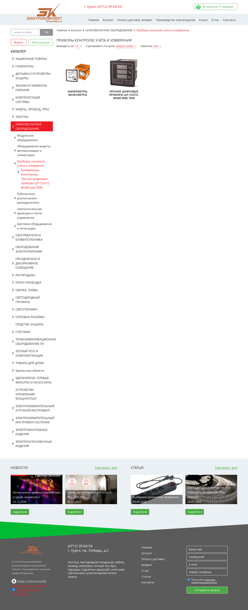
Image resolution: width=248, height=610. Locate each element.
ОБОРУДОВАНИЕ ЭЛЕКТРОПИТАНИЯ (29, 249)
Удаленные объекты (30, 370)
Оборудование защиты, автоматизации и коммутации (34, 150)
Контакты (229, 20)
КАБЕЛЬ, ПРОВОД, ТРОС (32, 109)
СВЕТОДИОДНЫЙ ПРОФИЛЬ (28, 299)
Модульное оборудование (27, 137)
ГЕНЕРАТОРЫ (25, 66)
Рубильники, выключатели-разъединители (28, 198)
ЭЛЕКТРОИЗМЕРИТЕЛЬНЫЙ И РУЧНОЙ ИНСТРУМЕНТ (34, 408)
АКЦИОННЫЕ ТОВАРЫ (31, 59)
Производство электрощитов (175, 20)
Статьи (146, 576)
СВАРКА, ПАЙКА (27, 290)
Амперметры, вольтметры (30, 172)
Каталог (108, 20)
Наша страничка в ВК (31, 581)
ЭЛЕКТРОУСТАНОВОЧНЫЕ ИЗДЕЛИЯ (34, 444)
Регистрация (40, 42)
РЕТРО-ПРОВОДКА (28, 282)
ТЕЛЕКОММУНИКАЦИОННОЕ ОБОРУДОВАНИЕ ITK (34, 341)
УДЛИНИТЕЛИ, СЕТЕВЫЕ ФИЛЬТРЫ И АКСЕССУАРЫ (34, 380)
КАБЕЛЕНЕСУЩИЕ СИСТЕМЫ (28, 99)
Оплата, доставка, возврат (134, 20)
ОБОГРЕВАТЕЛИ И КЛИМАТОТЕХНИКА (29, 237)
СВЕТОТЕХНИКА (26, 309)
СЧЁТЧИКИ (23, 332)
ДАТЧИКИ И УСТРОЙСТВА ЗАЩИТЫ (33, 76)
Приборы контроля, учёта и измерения (31, 163)
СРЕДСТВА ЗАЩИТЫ (29, 324)
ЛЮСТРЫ (22, 117)
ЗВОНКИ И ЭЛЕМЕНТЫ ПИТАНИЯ (31, 88)
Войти (18, 42)
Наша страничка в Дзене (28, 585)
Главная (93, 20)
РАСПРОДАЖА (25, 275)
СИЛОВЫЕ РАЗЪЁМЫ (30, 317)
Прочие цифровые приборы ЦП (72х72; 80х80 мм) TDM (35, 183)
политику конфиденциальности (204, 581)
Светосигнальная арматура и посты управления (29, 213)
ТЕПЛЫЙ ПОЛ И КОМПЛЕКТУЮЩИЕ (29, 353)
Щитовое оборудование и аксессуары (34, 226)
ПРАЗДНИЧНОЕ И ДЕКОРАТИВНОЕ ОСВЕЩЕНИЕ (28, 263)
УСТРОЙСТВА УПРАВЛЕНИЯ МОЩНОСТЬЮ (26, 394)
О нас (215, 20)
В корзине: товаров (218, 7)
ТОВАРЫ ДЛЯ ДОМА (30, 363)
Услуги (203, 20)
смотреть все (106, 467)
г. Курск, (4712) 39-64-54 (103, 6)
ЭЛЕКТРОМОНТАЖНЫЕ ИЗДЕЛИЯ (31, 432)
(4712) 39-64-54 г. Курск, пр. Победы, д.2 (88, 548)
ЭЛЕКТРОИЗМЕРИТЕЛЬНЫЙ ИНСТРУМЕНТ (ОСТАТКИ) (34, 420)
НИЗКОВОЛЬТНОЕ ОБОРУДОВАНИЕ (28, 126)
